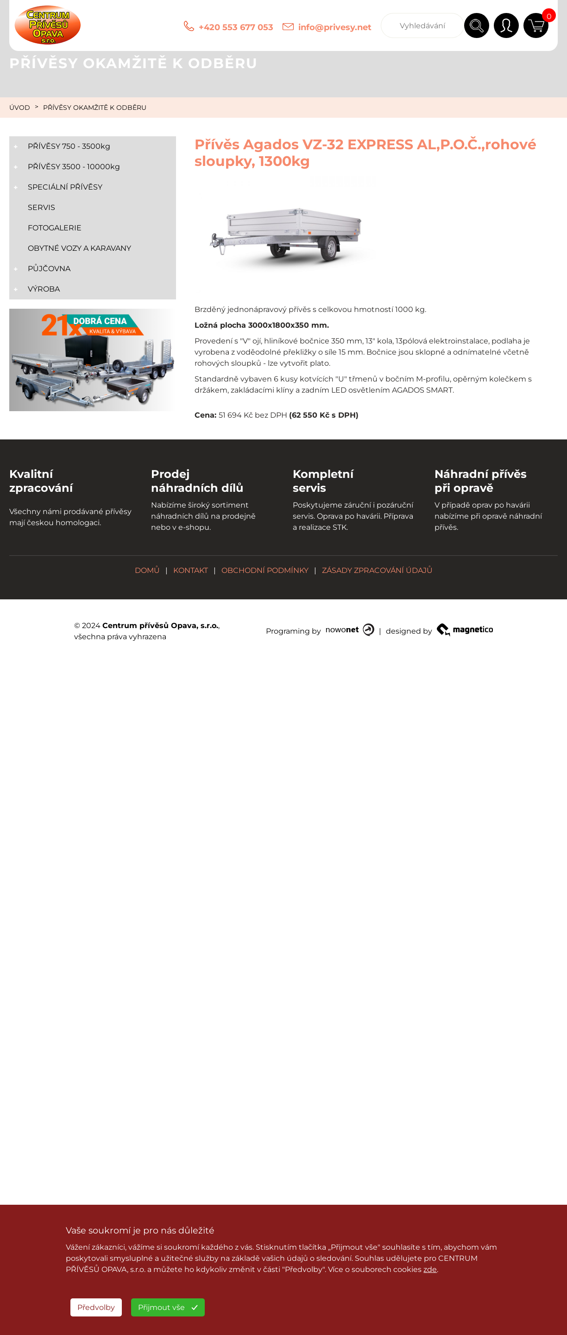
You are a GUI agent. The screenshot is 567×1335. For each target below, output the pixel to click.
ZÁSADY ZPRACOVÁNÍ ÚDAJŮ (377, 570)
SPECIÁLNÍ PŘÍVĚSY (65, 187)
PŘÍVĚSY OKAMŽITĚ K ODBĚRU (94, 107)
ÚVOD (19, 107)
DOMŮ (147, 570)
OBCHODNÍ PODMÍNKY (265, 570)
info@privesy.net (335, 27)
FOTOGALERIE (55, 227)
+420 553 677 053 (236, 27)
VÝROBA (44, 289)
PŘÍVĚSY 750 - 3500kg (69, 146)
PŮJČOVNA (49, 268)
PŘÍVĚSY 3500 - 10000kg (74, 166)
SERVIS (41, 207)
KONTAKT (190, 570)
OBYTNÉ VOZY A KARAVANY (79, 248)
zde (430, 1269)
